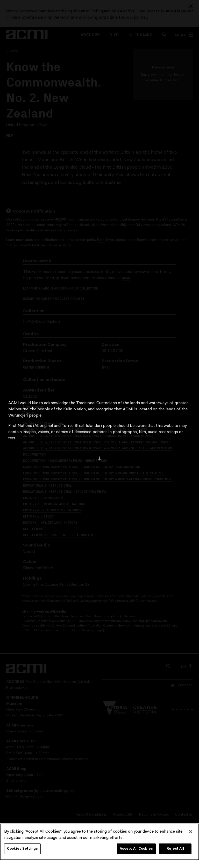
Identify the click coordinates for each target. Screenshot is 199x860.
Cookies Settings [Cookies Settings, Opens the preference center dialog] (22, 848)
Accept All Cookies (136, 848)
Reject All (175, 848)
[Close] (190, 831)
